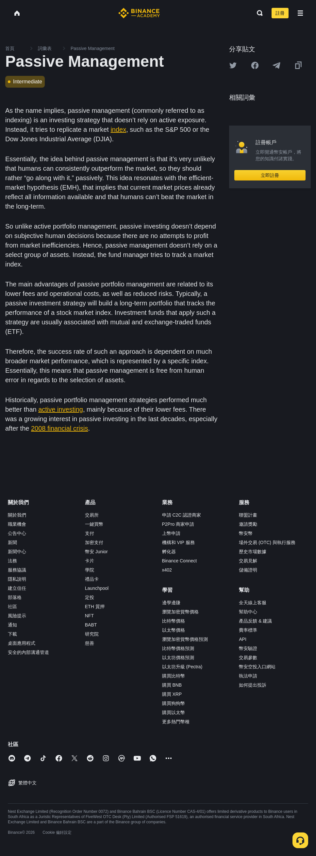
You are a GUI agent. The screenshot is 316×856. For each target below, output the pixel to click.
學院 (89, 570)
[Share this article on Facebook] (255, 65)
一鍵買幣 (94, 524)
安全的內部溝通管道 (28, 652)
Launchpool (96, 588)
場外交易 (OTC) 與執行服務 (267, 542)
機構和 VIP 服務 (178, 542)
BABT (91, 624)
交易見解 (248, 560)
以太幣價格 (173, 630)
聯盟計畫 (248, 515)
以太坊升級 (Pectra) (182, 666)
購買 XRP (172, 694)
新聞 (12, 542)
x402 (167, 570)
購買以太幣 (173, 712)
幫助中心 (248, 611)
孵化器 (169, 551)
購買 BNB (172, 685)
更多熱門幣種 (176, 721)
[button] (300, 13)
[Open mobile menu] (300, 13)
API (242, 639)
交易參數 (248, 657)
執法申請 (248, 675)
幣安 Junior (96, 551)
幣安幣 (246, 533)
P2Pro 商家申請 (178, 524)
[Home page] (139, 13)
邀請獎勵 (248, 524)
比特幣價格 (173, 621)
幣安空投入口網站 (257, 666)
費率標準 (248, 630)
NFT (89, 615)
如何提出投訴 (252, 685)
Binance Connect (179, 560)
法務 (12, 560)
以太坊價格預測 (178, 657)
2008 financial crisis (59, 428)
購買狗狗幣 (173, 703)
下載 (12, 634)
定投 (89, 597)
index (118, 129)
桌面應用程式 (21, 643)
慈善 (89, 643)
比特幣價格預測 (178, 648)
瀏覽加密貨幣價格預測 (185, 639)
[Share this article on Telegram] (276, 65)
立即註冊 (270, 175)
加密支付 (94, 542)
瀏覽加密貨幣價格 (180, 611)
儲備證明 (248, 570)
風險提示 (17, 615)
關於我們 (17, 515)
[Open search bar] (258, 13)
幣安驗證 (248, 648)
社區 (12, 606)
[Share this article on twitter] (233, 65)
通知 (12, 624)
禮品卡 (92, 579)
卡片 (89, 560)
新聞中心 (17, 551)
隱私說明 (17, 579)
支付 (89, 533)
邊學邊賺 (171, 602)
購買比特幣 (173, 675)
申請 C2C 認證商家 (181, 515)
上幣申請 (171, 533)
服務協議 (17, 570)
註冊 (280, 13)
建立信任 (17, 588)
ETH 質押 (95, 606)
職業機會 (17, 524)
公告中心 (17, 533)
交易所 (92, 515)
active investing (60, 409)
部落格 (15, 597)
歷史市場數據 (252, 551)
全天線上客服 (252, 602)
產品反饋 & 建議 (255, 621)
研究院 (92, 634)
